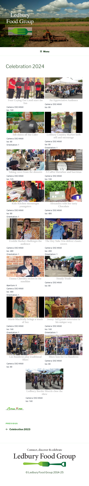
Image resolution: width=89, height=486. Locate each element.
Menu (44, 51)
